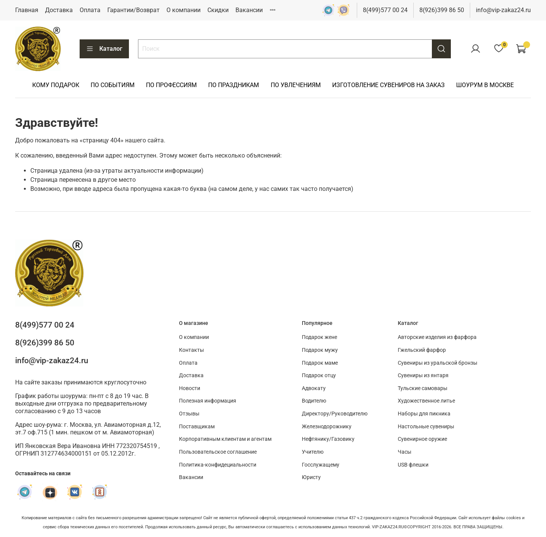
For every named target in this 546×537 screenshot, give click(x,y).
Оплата (90, 10)
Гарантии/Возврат (133, 10)
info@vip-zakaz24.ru (503, 10)
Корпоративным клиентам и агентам (225, 439)
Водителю (314, 401)
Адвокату (314, 388)
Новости (189, 388)
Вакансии (249, 10)
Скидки (218, 10)
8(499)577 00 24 (385, 10)
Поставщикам (197, 426)
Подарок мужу (320, 350)
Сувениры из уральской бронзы (437, 363)
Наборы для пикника (424, 414)
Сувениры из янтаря (423, 375)
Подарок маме (320, 363)
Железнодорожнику (326, 426)
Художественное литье (426, 401)
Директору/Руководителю (334, 414)
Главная (26, 10)
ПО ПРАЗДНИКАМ (233, 85)
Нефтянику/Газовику (328, 439)
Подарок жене (319, 337)
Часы (404, 452)
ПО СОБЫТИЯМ (113, 85)
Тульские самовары (422, 388)
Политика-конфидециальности (217, 465)
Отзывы (189, 414)
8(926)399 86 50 (441, 10)
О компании (183, 10)
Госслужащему (320, 465)
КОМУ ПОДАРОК (55, 85)
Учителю (312, 452)
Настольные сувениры (426, 426)
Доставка (59, 10)
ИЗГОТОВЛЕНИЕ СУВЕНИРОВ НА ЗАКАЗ (388, 85)
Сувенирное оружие (422, 439)
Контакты (191, 350)
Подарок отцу (319, 375)
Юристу (311, 477)
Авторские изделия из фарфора (437, 337)
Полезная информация (207, 401)
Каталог (104, 49)
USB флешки (413, 465)
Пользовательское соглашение (218, 452)
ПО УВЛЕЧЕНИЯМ (296, 85)
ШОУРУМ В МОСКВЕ (485, 85)
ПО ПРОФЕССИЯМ (171, 85)
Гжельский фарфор (422, 350)
